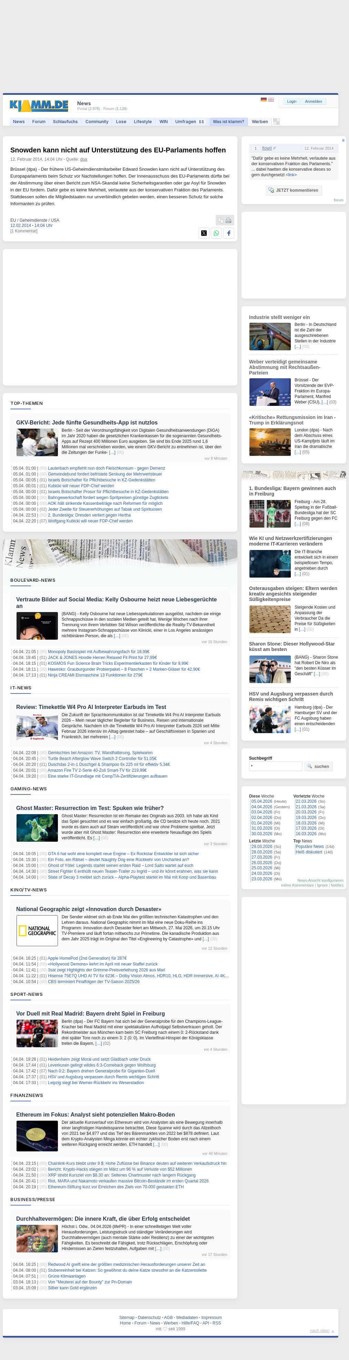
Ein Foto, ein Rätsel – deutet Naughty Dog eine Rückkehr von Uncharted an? (118, 859)
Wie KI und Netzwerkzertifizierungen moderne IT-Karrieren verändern (290, 541)
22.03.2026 (306, 801)
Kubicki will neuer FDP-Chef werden (81, 485)
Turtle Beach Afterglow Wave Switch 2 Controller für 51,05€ (102, 758)
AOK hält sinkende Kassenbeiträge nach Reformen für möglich (105, 503)
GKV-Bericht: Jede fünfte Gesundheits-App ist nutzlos (87, 423)
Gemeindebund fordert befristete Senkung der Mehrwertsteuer (105, 474)
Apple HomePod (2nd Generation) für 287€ (87, 958)
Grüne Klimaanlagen (66, 1276)
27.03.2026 (262, 857)
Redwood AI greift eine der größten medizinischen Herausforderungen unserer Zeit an (126, 1264)
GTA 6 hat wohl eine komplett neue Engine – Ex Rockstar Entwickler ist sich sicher (123, 853)
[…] (112, 452)
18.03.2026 (306, 823)
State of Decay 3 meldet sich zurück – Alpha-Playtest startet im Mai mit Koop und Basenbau (132, 877)
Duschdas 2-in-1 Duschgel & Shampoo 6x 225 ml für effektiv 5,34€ (109, 764)
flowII (267, 148)
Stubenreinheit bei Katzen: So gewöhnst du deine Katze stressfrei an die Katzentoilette (127, 1270)
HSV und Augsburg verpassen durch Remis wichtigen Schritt (103, 1076)
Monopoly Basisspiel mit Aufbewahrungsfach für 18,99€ (99, 651)
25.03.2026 (262, 868)
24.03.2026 (262, 873)
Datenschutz (149, 1317)
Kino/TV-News (28, 889)
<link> (291, 174)
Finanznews (26, 1095)
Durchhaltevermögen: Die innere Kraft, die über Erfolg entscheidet (103, 1219)
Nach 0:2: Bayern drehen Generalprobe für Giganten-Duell (101, 1071)
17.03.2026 (306, 828)
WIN (164, 121)
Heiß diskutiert (309, 852)
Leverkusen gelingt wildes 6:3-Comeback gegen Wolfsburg (102, 1065)
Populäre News (310, 846)
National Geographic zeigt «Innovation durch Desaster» (88, 909)
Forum (38, 121)
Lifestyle (143, 121)
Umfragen (190, 121)
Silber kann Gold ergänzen (72, 1288)
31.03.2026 (262, 828)
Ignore (322, 885)
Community (97, 121)
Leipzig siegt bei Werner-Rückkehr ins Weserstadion (96, 1082)
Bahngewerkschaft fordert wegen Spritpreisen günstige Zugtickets (108, 497)
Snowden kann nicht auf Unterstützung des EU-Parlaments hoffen (118, 150)
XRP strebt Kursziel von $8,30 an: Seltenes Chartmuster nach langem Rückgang (122, 1175)
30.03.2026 (262, 833)
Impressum (211, 1317)
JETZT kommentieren (293, 190)
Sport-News (26, 994)
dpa (83, 159)
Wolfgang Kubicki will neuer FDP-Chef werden (90, 521)
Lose (121, 121)
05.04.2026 (262, 801)
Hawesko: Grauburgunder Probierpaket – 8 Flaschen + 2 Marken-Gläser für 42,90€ (124, 669)
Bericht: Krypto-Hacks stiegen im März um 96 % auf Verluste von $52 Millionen (120, 1169)
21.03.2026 (306, 806)
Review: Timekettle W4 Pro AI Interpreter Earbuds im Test (91, 707)
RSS (217, 1323)
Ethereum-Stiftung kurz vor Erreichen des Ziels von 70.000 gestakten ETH (116, 1186)
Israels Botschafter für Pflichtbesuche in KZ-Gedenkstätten (101, 480)
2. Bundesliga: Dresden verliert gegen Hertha (89, 515)
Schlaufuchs (65, 121)
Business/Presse (32, 1199)
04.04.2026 (262, 806)
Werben (260, 121)
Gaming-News (28, 788)
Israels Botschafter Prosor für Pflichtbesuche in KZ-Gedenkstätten (108, 491)
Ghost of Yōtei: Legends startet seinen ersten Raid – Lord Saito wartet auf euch (120, 865)
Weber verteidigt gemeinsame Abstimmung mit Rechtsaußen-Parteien (284, 367)
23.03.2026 (262, 879)
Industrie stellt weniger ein (279, 317)
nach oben (319, 1330)
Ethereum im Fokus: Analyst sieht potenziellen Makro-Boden (95, 1115)
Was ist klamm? (228, 121)
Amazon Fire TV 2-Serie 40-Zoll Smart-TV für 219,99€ (97, 770)
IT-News (21, 687)
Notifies (337, 885)
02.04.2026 (262, 817)
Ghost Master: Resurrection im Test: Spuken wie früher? (90, 808)
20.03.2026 (306, 812)
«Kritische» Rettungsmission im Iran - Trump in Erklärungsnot (292, 420)
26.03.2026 (262, 862)
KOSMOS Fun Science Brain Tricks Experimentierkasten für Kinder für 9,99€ (118, 663)
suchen (318, 766)
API (206, 1323)
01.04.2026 (262, 823)
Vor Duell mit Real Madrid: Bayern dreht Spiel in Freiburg (90, 1014)
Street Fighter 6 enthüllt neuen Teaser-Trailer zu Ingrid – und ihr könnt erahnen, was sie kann (133, 871)
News (19, 121)
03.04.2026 (262, 812)
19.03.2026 (306, 817)
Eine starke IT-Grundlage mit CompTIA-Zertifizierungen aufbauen (107, 776)
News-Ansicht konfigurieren (320, 880)
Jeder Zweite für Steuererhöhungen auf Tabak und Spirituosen (105, 509)
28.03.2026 (262, 852)
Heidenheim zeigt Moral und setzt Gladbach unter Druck (99, 1059)
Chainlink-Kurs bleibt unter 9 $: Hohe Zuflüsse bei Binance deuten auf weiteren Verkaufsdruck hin (137, 1163)
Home (125, 1323)
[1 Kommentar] (24, 231)
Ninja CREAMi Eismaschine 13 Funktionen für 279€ (95, 675)
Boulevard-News (32, 580)
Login (292, 101)
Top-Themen (26, 403)
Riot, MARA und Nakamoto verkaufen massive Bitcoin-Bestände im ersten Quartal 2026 (128, 1181)
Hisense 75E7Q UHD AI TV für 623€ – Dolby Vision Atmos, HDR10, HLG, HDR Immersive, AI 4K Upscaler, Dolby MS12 (157, 975)
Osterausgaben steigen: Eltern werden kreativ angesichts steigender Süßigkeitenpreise (293, 594)
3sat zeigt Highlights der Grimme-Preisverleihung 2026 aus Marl (106, 970)
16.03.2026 (306, 833)
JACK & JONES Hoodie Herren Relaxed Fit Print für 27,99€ (102, 657)
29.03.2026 (262, 846)
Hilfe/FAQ (190, 1323)
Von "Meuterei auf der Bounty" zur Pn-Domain (90, 1282)
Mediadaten (187, 1317)
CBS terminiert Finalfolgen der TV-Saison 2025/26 (94, 981)
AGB (168, 1317)
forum (338, 200)
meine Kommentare (297, 885)
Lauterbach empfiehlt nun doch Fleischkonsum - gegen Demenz (106, 468)
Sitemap (126, 1317)
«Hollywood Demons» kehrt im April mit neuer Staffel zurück (103, 964)
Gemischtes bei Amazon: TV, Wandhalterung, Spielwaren (100, 752)
